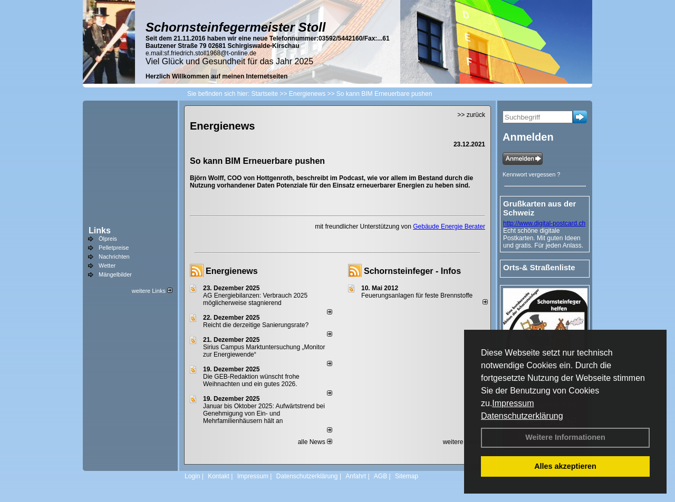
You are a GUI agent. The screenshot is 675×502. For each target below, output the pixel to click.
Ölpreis (108, 238)
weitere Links (152, 291)
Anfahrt (355, 476)
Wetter (107, 265)
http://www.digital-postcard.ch (544, 223)
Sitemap (406, 476)
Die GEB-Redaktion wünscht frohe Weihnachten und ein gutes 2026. (251, 380)
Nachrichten (114, 256)
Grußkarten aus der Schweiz (539, 208)
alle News (315, 442)
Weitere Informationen (565, 437)
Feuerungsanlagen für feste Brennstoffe (416, 295)
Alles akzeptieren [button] (565, 466)
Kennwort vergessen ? (531, 174)
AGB (380, 476)
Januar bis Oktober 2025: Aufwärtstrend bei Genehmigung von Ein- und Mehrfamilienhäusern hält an (264, 413)
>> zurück (471, 115)
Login (192, 476)
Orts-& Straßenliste (539, 267)
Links (100, 230)
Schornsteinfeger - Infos (412, 271)
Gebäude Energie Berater (449, 226)
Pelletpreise (114, 247)
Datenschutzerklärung (522, 415)
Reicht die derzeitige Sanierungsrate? (260, 325)
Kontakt (218, 476)
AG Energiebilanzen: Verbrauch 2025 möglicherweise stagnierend (255, 299)
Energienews (232, 271)
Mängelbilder (115, 274)
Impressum (513, 403)
